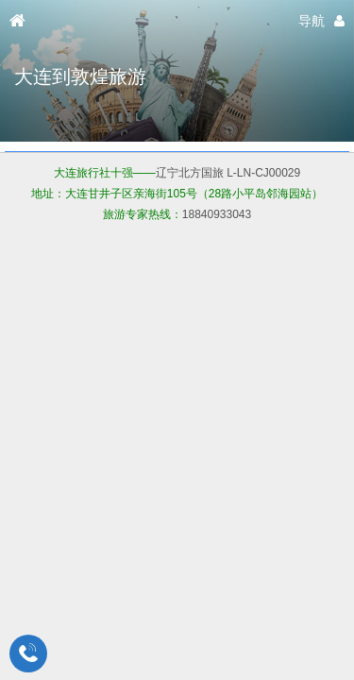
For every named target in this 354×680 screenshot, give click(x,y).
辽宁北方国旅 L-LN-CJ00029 (228, 172)
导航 (311, 20)
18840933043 (216, 214)
